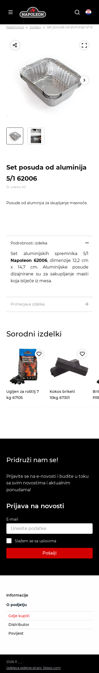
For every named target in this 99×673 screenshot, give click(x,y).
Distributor (18, 624)
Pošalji (49, 553)
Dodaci (35, 27)
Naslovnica (15, 27)
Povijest (15, 633)
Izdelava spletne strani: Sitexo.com (33, 668)
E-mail (12, 519)
